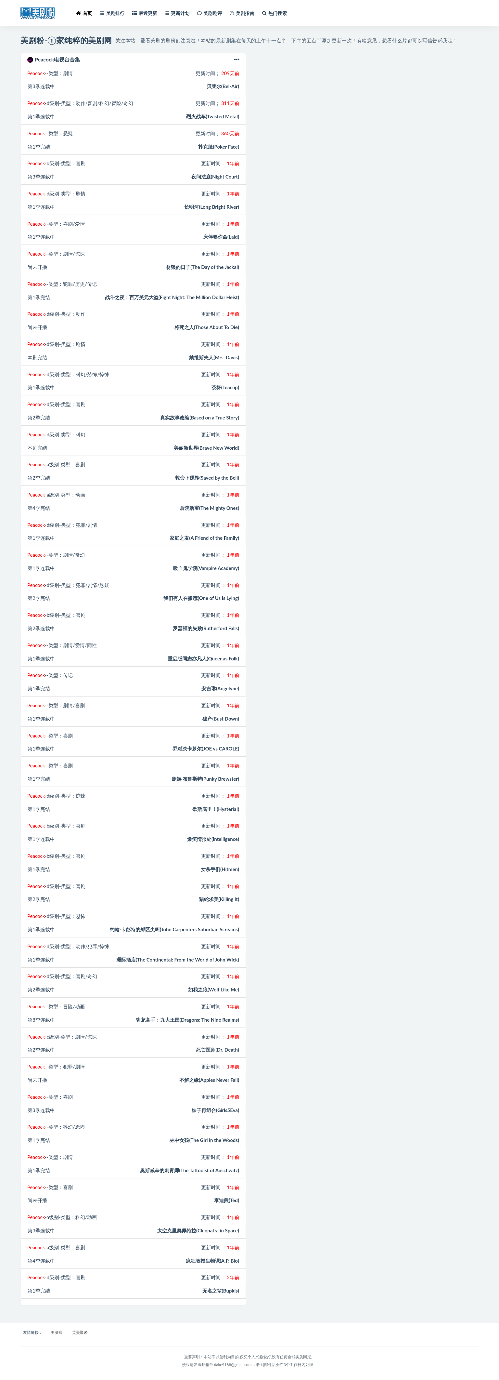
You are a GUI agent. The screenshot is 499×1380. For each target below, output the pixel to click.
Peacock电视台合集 (133, 59)
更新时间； (217, 73)
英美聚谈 (80, 1332)
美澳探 (56, 1332)
